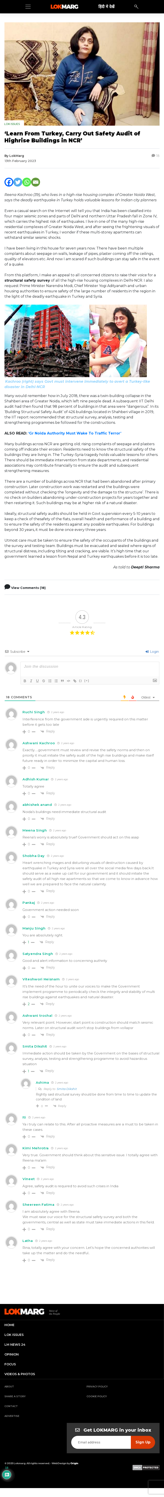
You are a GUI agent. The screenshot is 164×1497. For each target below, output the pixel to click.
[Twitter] (17, 182)
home (9, 1325)
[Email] (35, 182)
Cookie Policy (97, 1396)
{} (80, 680)
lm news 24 (14, 1345)
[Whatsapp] (26, 182)
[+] (86, 680)
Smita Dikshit (67, 1089)
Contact (11, 1406)
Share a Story (15, 1396)
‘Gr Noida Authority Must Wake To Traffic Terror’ (74, 433)
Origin (74, 1463)
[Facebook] (8, 182)
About (9, 1386)
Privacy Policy (97, 1386)
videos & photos (19, 1374)
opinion (11, 1354)
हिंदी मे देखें (106, 6)
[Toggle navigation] (28, 6)
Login (152, 652)
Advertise (11, 1416)
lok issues (14, 1335)
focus (10, 1364)
